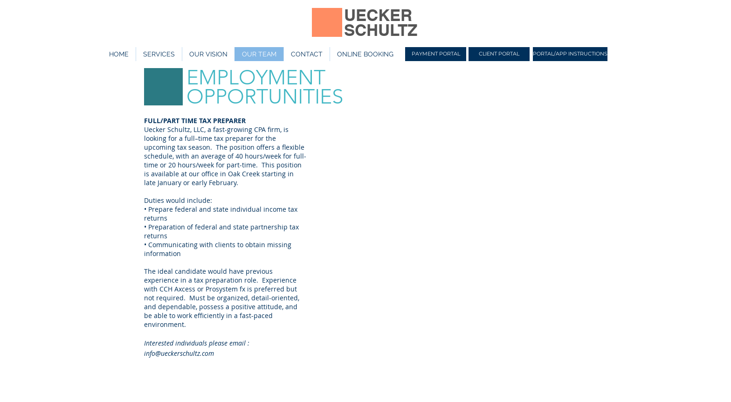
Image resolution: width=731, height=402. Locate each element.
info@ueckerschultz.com (179, 353)
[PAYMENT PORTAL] (435, 54)
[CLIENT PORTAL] (499, 54)
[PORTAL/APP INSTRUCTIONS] (570, 54)
